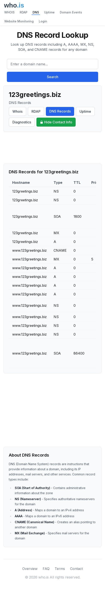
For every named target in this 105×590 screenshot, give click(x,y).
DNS (36, 12)
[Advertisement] (52, 147)
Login (43, 21)
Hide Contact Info (56, 122)
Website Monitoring (19, 21)
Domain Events (71, 12)
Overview (30, 569)
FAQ (46, 569)
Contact (76, 569)
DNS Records (60, 111)
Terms (60, 569)
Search (52, 77)
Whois (17, 111)
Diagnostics (21, 122)
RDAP (23, 12)
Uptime (49, 12)
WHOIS (9, 12)
